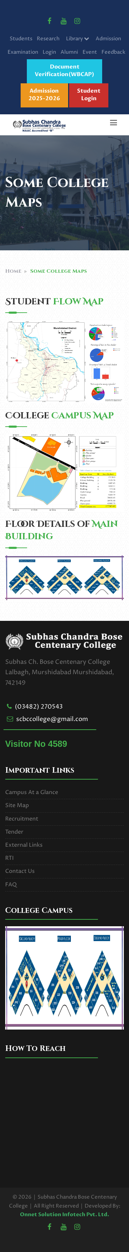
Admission (108, 38)
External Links (24, 845)
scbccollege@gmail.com (52, 719)
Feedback (113, 52)
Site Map (17, 805)
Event (90, 52)
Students (21, 38)
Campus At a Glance (31, 792)
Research (48, 38)
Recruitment (21, 819)
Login (49, 52)
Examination (23, 52)
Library (77, 38)
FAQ (11, 884)
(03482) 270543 (39, 706)
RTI (9, 858)
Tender (14, 832)
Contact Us (20, 871)
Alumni (69, 52)
